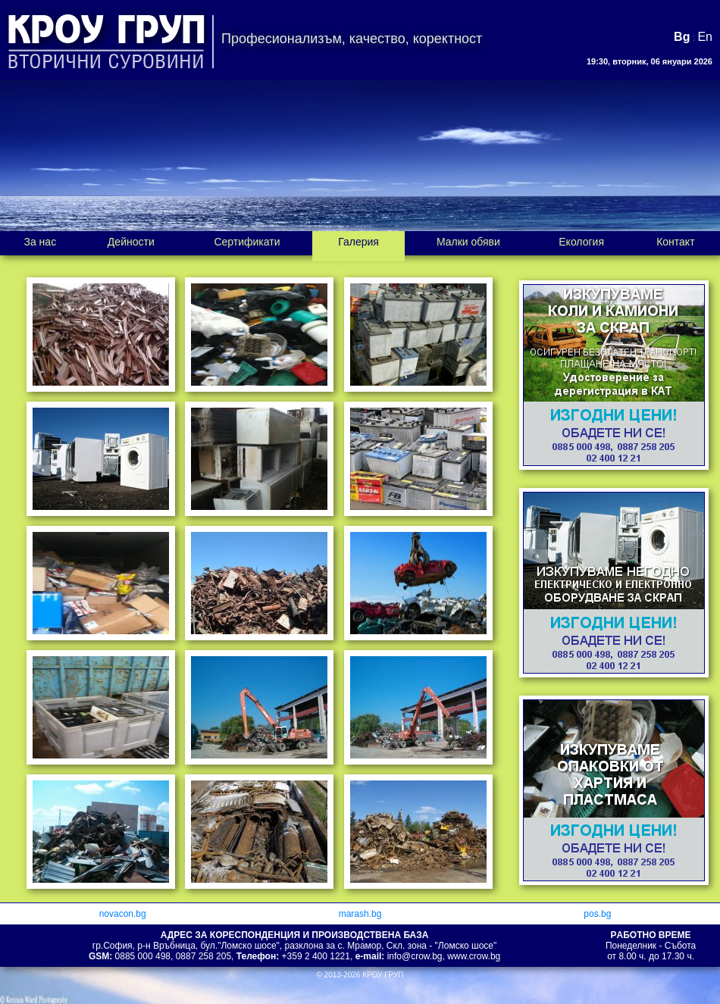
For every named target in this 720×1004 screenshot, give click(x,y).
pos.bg (597, 914)
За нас (39, 242)
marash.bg (360, 914)
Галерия (358, 242)
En (704, 36)
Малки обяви (468, 242)
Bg (682, 36)
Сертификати (247, 242)
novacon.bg (122, 914)
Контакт (675, 242)
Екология (581, 242)
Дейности (131, 242)
